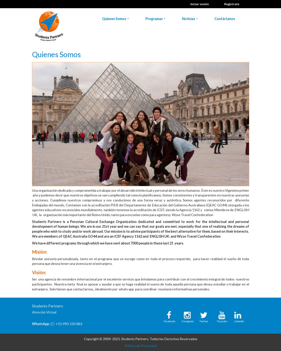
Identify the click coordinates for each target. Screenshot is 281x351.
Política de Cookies (100, 348)
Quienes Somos (116, 19)
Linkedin (239, 321)
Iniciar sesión (200, 4)
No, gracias (244, 345)
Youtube (222, 321)
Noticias (190, 19)
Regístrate (231, 4)
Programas (156, 19)
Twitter (203, 321)
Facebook (169, 321)
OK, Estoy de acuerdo (219, 345)
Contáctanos (225, 19)
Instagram (188, 321)
